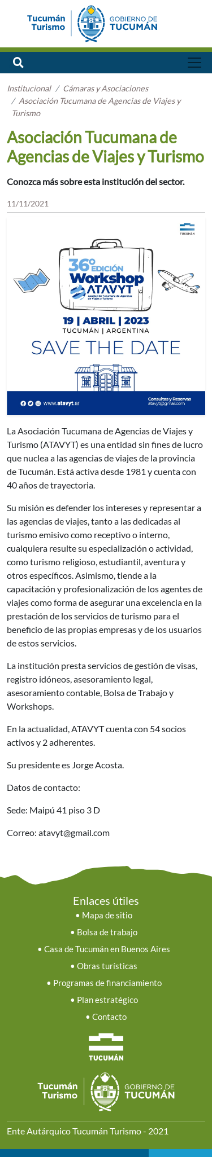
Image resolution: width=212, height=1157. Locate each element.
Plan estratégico (107, 1000)
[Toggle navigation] (195, 62)
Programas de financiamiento (107, 983)
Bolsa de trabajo (107, 932)
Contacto (109, 1017)
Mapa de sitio (107, 915)
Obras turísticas (107, 966)
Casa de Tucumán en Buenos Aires (107, 949)
